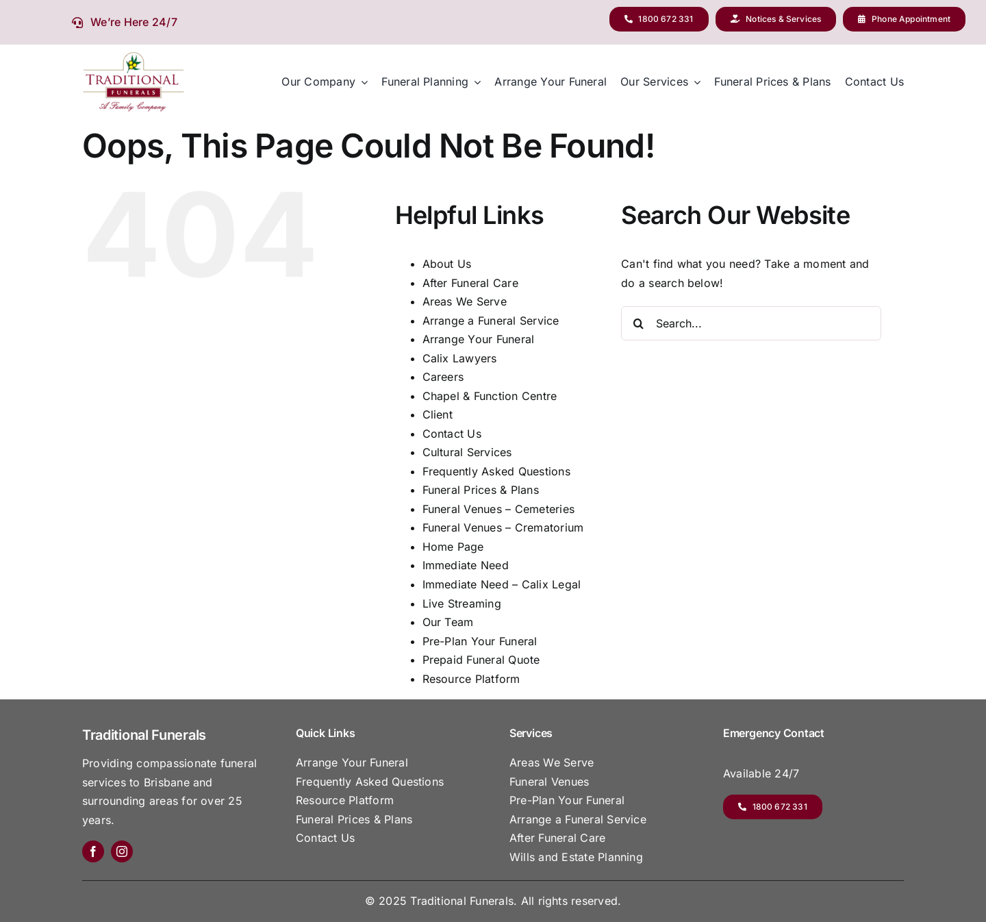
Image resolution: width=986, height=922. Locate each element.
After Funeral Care (470, 283)
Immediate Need (465, 565)
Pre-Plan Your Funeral (480, 641)
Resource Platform (471, 679)
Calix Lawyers (459, 358)
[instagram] (122, 851)
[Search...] (751, 323)
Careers (443, 377)
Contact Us (451, 433)
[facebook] (93, 851)
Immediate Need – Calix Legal (501, 584)
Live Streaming (461, 603)
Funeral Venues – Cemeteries (498, 509)
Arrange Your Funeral (478, 339)
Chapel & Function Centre (489, 396)
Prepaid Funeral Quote (481, 659)
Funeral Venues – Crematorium (503, 527)
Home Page (453, 546)
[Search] (638, 323)
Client (437, 414)
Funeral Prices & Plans (480, 490)
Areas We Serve (464, 301)
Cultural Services (467, 452)
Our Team (448, 622)
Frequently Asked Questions (496, 471)
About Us (447, 264)
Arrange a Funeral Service (490, 320)
